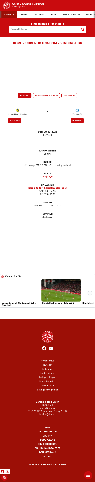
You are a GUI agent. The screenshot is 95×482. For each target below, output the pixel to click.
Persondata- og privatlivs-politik (47, 465)
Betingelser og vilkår (47, 390)
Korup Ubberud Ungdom (17, 114)
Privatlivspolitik (47, 381)
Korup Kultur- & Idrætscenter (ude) (47, 188)
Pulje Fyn (47, 177)
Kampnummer (47, 151)
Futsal (47, 457)
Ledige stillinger (47, 377)
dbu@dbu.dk (49, 414)
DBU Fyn (47, 436)
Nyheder (47, 365)
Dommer (47, 214)
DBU (47, 428)
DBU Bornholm (47, 432)
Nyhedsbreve (47, 361)
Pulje (47, 174)
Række (47, 162)
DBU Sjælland (47, 452)
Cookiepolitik (47, 386)
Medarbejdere (47, 373)
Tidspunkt (47, 203)
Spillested (47, 185)
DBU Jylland (47, 440)
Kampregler (69, 96)
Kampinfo (24, 96)
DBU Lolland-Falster (47, 448)
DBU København (47, 444)
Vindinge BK (77, 114)
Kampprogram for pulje (46, 96)
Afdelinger (47, 369)
